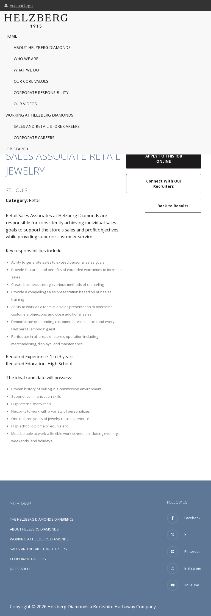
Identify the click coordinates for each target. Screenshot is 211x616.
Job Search (16, 148)
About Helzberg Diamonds (42, 47)
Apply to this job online (163, 158)
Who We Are (26, 58)
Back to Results (172, 205)
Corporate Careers (34, 137)
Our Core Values (31, 81)
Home (11, 36)
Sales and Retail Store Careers (47, 126)
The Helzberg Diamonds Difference (42, 519)
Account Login (18, 5)
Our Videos (25, 103)
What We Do (26, 70)
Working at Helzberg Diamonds (39, 115)
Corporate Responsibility (41, 92)
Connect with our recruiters (163, 183)
